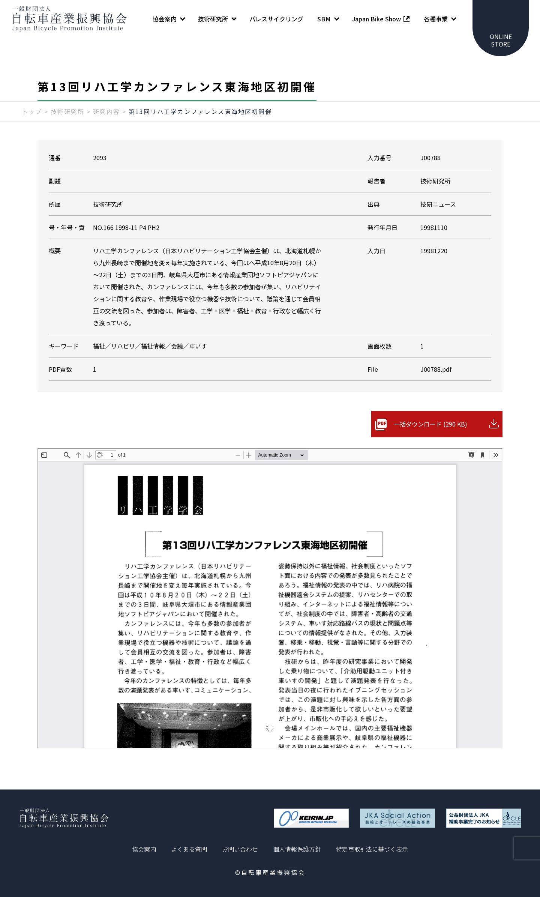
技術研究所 (67, 111)
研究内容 (106, 111)
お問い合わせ (240, 848)
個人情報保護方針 (297, 848)
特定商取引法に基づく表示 (372, 848)
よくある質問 (189, 848)
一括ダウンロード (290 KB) (430, 423)
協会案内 (144, 848)
